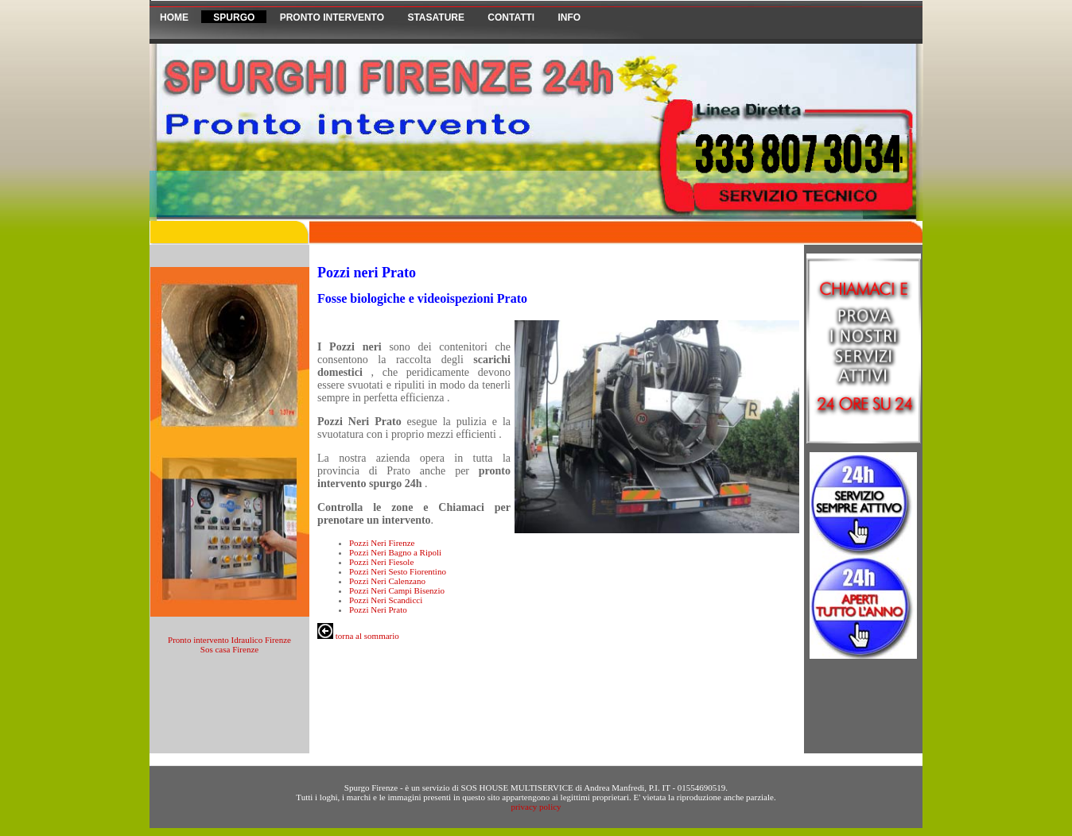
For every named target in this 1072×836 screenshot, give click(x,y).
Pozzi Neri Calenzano (387, 581)
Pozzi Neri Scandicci (385, 600)
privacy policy (536, 806)
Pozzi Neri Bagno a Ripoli (395, 552)
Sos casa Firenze (229, 649)
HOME (174, 17)
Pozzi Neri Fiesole (381, 562)
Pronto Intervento (333, 17)
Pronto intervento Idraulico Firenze (229, 639)
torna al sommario (358, 636)
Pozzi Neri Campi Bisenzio (397, 590)
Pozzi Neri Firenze (381, 543)
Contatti (510, 17)
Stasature (435, 17)
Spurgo (233, 17)
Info (569, 17)
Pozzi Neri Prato (378, 609)
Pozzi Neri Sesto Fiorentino (397, 571)
